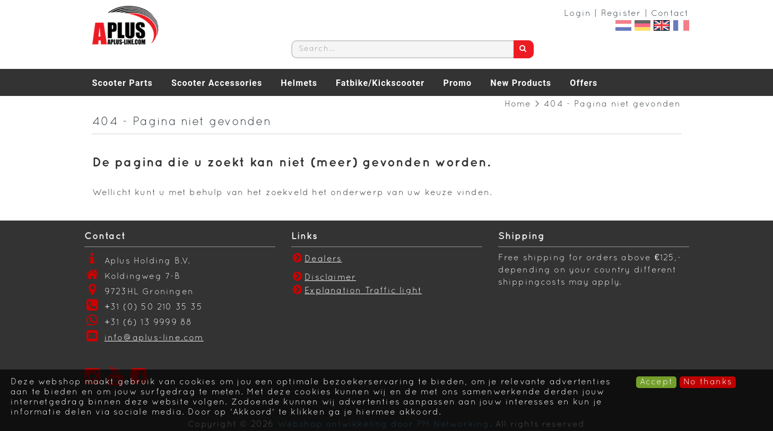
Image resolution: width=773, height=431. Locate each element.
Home (518, 104)
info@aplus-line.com (154, 338)
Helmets (299, 83)
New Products (520, 83)
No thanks (707, 382)
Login (577, 13)
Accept (656, 382)
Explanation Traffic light (363, 291)
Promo (457, 83)
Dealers (316, 259)
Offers (583, 83)
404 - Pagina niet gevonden (612, 104)
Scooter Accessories (216, 83)
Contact (670, 13)
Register (621, 13)
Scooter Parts (122, 83)
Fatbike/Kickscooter (380, 83)
